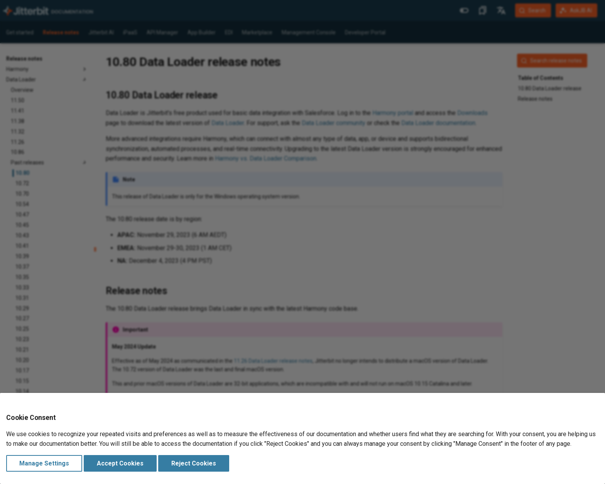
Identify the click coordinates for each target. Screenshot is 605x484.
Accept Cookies (120, 463)
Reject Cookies (193, 463)
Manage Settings (44, 463)
